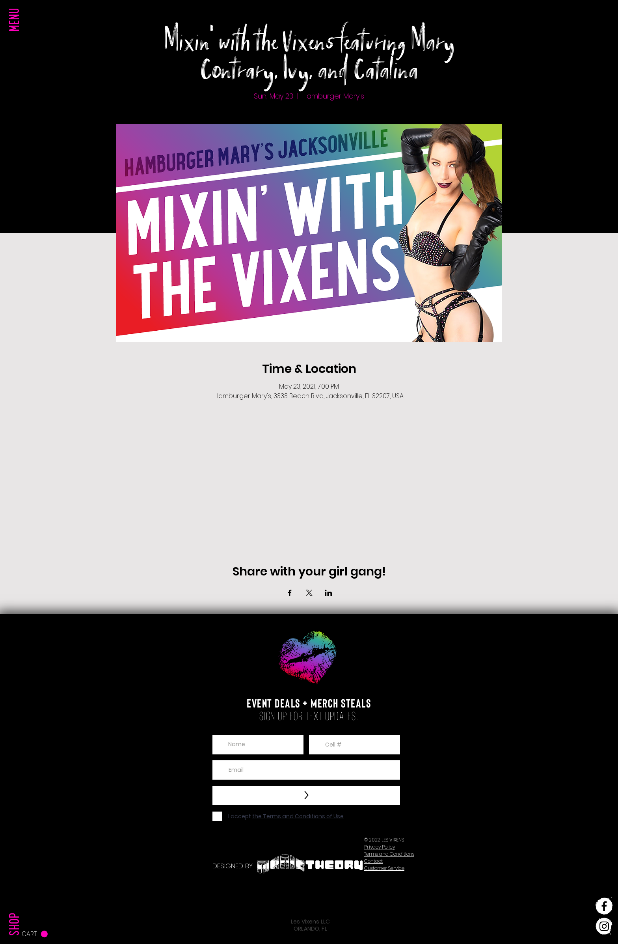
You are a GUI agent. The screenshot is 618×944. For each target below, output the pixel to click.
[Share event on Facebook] (290, 593)
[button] (16, 35)
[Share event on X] (309, 593)
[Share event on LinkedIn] (328, 593)
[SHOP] (16, 908)
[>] (306, 795)
